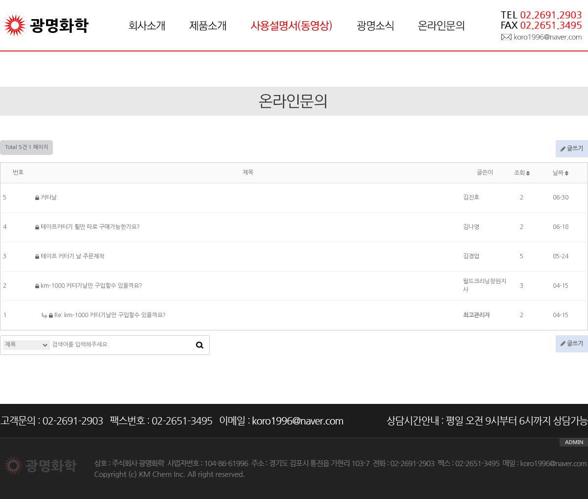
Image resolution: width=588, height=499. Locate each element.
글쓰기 (572, 149)
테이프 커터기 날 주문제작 (69, 256)
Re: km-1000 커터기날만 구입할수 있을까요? (104, 315)
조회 (522, 173)
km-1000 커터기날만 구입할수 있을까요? (88, 286)
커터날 (46, 197)
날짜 (560, 173)
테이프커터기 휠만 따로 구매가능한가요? (87, 227)
